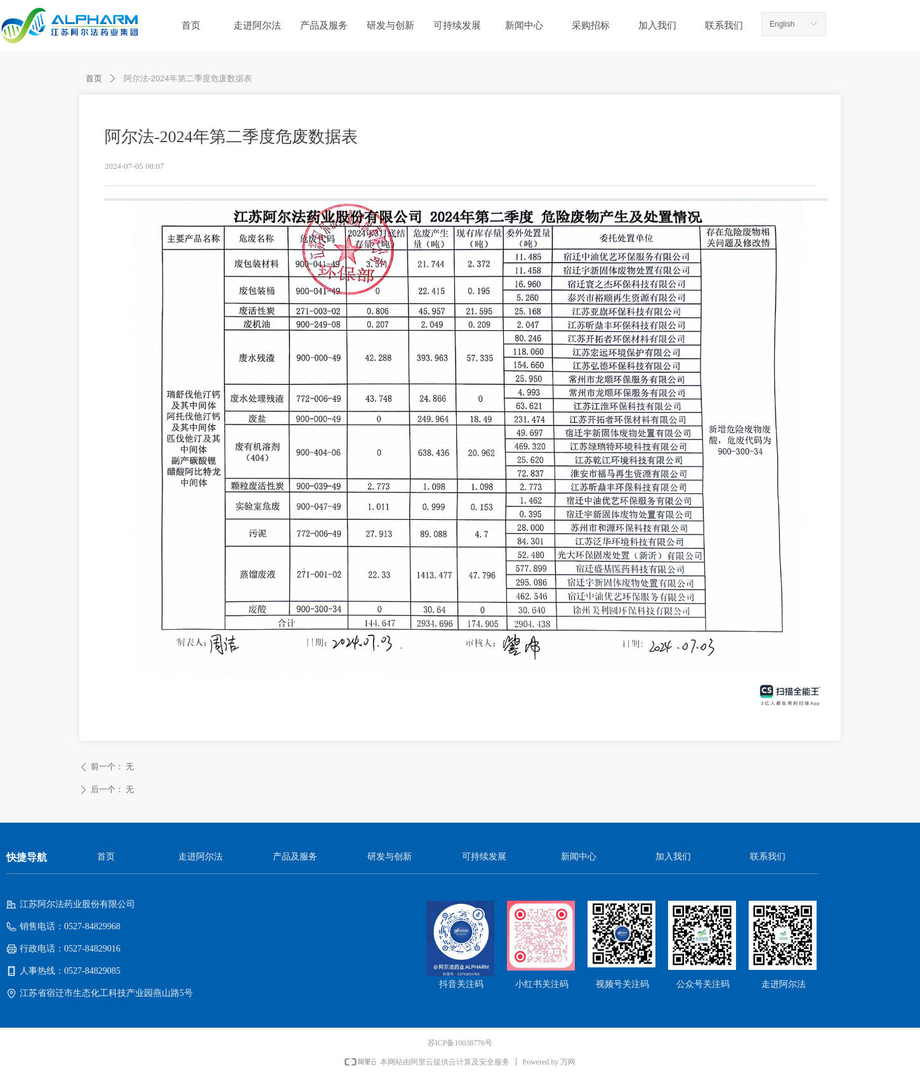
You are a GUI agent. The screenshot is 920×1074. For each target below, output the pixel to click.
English (782, 24)
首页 (94, 78)
